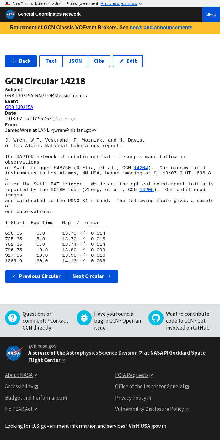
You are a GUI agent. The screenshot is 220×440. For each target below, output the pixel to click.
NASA (156, 352)
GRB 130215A (19, 107)
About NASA (19, 375)
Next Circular (92, 276)
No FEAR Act (19, 408)
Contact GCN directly (45, 324)
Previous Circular (36, 276)
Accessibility (19, 386)
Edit (128, 60)
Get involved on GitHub (188, 324)
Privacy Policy (130, 397)
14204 (141, 168)
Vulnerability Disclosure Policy (149, 408)
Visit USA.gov (145, 425)
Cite (99, 60)
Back (20, 60)
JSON (75, 60)
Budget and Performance (33, 397)
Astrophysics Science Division (102, 352)
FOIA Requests (131, 375)
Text (51, 60)
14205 (146, 190)
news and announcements (161, 27)
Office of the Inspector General (149, 386)
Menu (211, 14)
